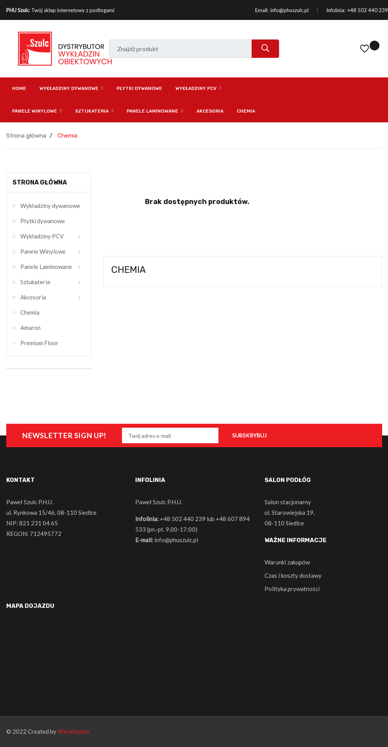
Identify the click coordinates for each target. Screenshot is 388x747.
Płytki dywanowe (42, 220)
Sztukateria (35, 281)
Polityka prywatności (292, 588)
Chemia (29, 312)
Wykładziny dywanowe (50, 205)
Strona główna (40, 182)
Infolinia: (335, 10)
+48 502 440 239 (367, 10)
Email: (261, 10)
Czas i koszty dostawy (293, 575)
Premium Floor (39, 342)
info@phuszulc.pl (289, 10)
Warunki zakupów (287, 562)
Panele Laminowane (46, 266)
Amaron (30, 327)
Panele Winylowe (43, 251)
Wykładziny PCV (42, 236)
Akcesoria (33, 297)
